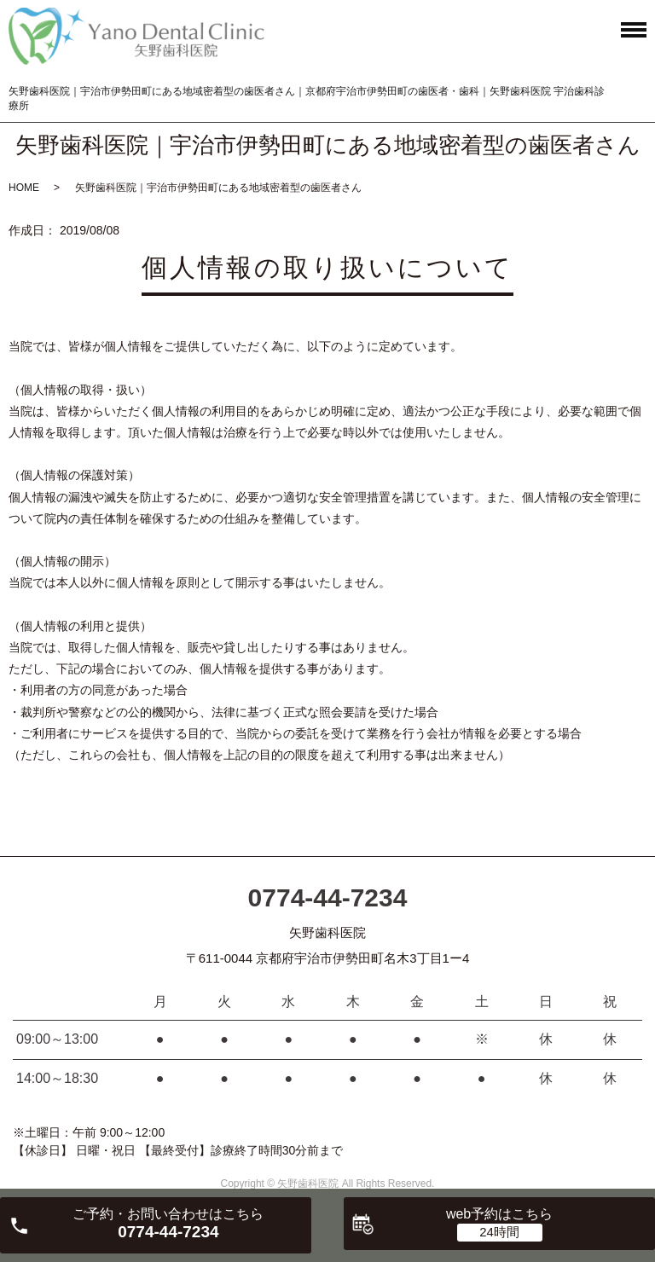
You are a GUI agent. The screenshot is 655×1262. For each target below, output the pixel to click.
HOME (24, 188)
